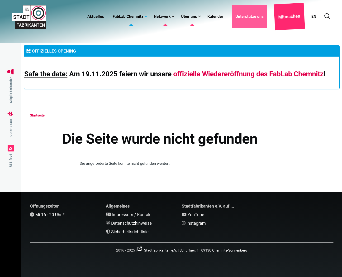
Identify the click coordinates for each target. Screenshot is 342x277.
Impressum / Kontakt (132, 214)
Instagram (196, 223)
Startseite (37, 115)
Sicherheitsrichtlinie (129, 231)
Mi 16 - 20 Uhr (48, 214)
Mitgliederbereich (11, 90)
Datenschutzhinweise (131, 223)
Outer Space (11, 127)
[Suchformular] (327, 16)
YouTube (196, 214)
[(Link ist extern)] (192, 248)
